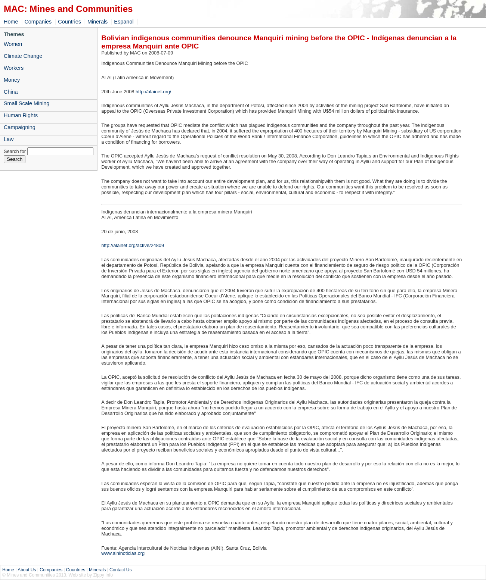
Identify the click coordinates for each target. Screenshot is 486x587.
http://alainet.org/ (153, 91)
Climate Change (23, 56)
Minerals (97, 22)
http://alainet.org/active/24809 (132, 245)
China (11, 92)
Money (12, 80)
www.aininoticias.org (123, 553)
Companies (38, 22)
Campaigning (19, 127)
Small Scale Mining (26, 103)
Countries (69, 22)
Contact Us (120, 569)
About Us (27, 569)
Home (11, 22)
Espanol (123, 22)
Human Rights (21, 115)
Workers (14, 68)
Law (8, 139)
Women (13, 44)
